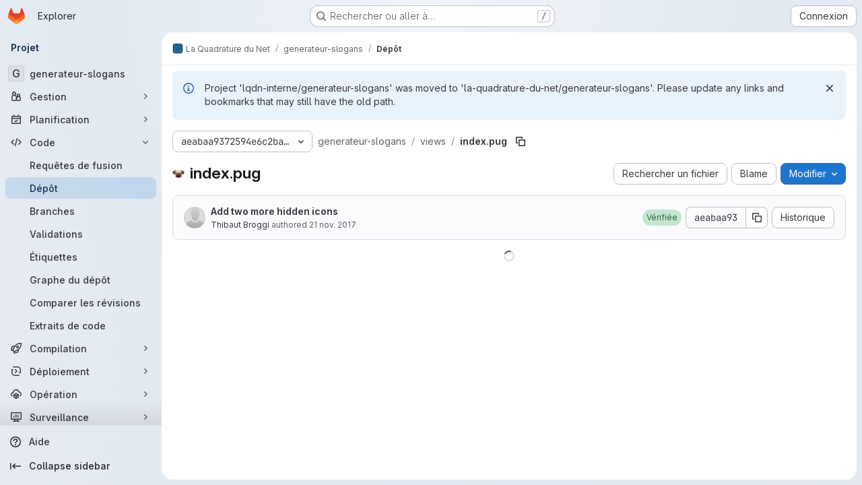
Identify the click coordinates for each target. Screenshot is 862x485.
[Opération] (80, 394)
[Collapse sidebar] (80, 466)
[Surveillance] (80, 417)
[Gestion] (80, 96)
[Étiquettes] (80, 256)
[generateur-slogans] (80, 73)
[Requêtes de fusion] (80, 165)
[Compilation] (80, 348)
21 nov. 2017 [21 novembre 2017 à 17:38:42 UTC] (332, 225)
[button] (662, 217)
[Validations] (80, 234)
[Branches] (80, 211)
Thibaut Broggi (240, 225)
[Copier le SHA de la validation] (757, 217)
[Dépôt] (80, 188)
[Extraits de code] (80, 325)
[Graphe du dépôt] (80, 279)
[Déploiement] (80, 371)
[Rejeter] (830, 88)
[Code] (80, 142)
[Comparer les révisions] (80, 302)
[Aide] (80, 442)
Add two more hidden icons (274, 211)
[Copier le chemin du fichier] (520, 141)
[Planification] (80, 119)
